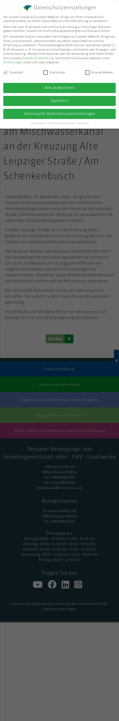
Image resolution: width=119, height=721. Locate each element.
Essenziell (13, 72)
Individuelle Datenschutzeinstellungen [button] (59, 113)
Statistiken (54, 72)
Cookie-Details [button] (38, 123)
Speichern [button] (59, 100)
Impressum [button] (82, 123)
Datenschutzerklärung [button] (61, 123)
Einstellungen (12, 62)
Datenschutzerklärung (38, 58)
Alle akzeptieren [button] (60, 87)
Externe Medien (99, 72)
